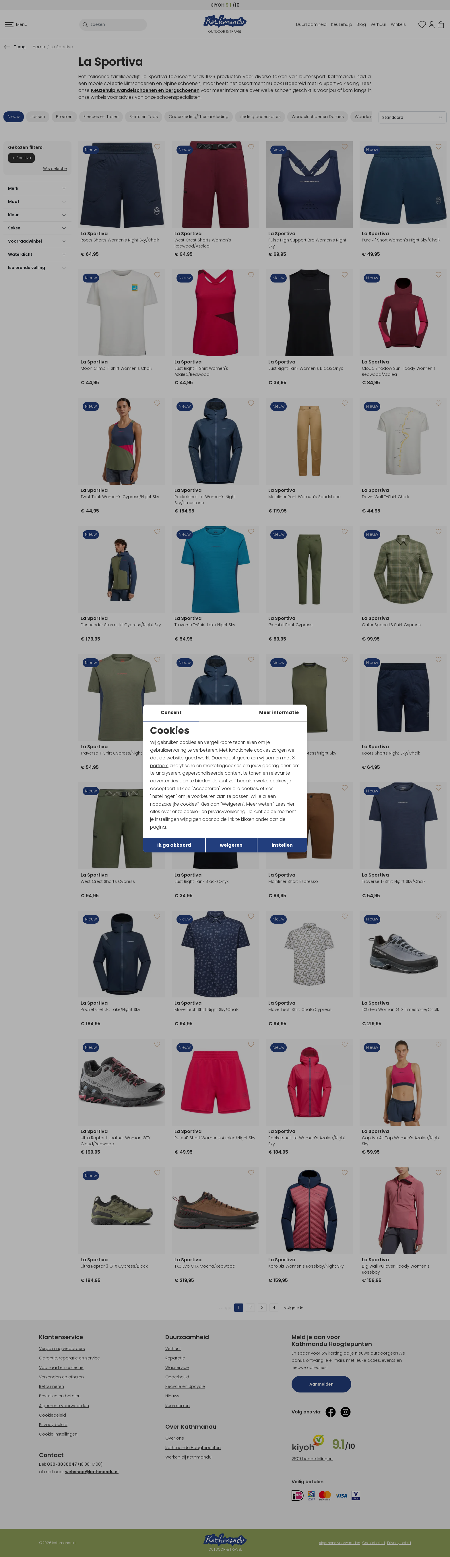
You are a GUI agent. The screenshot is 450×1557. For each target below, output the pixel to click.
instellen (282, 845)
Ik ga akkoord (174, 845)
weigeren (231, 845)
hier (293, 804)
